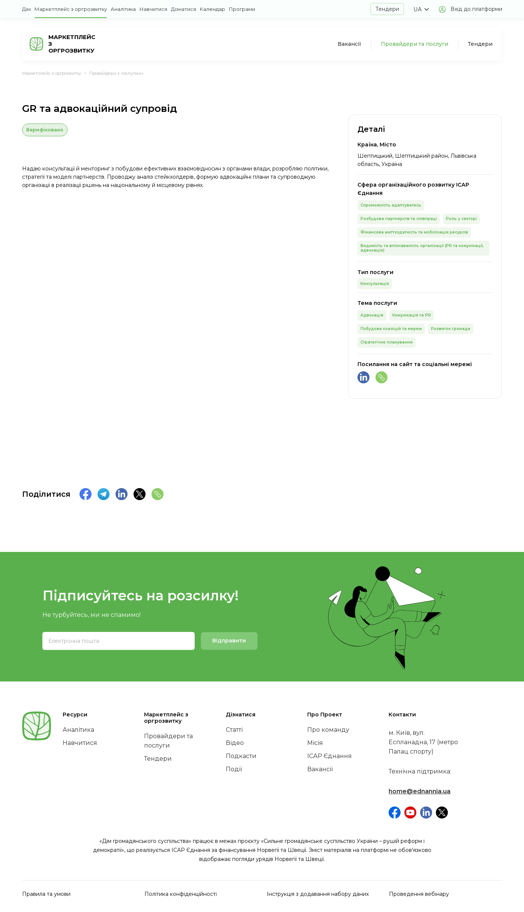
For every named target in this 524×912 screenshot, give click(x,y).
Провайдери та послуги (414, 44)
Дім (26, 9)
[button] (421, 9)
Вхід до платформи (476, 9)
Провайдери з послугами (116, 73)
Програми (242, 9)
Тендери (387, 9)
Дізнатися (183, 9)
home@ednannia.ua (419, 791)
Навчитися (153, 9)
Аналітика (123, 9)
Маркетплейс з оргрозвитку (71, 9)
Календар (212, 9)
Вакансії (349, 44)
